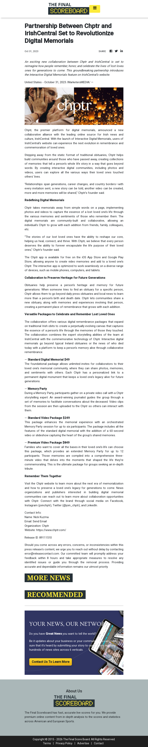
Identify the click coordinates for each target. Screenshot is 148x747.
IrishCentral (42, 139)
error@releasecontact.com (42, 553)
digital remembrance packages (87, 322)
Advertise (83, 743)
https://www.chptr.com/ (51, 530)
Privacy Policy (64, 743)
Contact (99, 743)
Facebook (116, 501)
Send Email (40, 521)
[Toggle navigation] (94, 9)
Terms (47, 743)
